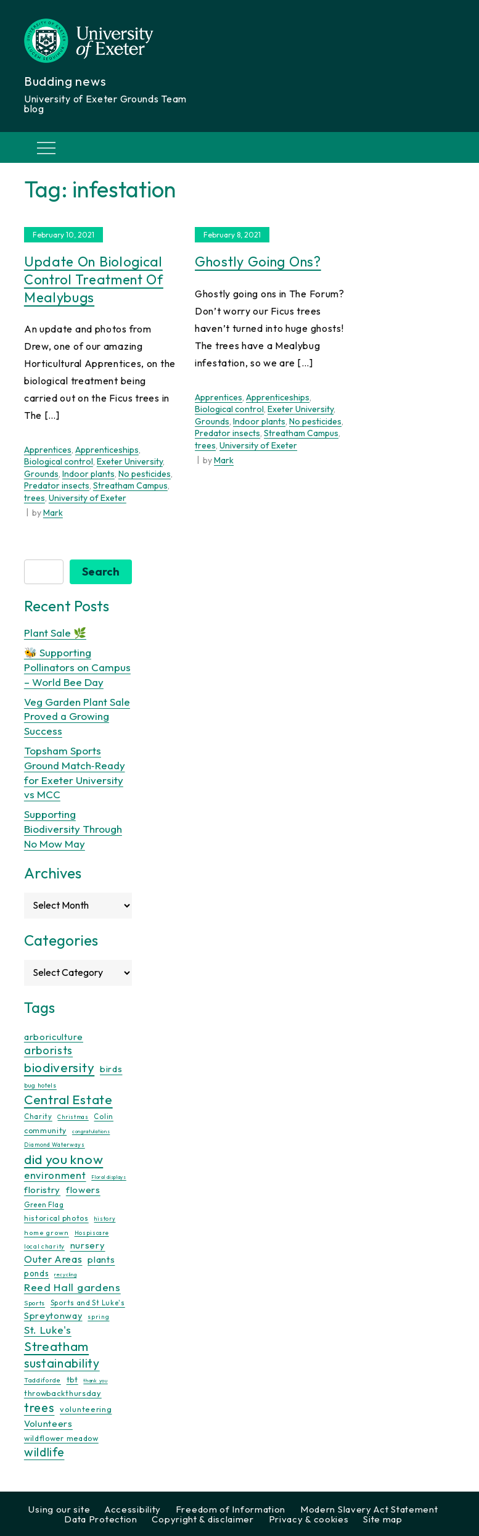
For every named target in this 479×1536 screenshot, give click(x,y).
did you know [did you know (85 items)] (63, 1159)
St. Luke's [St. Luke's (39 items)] (48, 1329)
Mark (53, 512)
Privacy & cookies (309, 1519)
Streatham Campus (130, 485)
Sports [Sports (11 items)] (34, 1303)
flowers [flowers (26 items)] (83, 1189)
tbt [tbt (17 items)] (72, 1379)
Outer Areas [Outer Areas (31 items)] (53, 1259)
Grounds (41, 473)
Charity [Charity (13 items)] (38, 1116)
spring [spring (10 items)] (98, 1317)
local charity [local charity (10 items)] (44, 1246)
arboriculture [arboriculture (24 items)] (53, 1037)
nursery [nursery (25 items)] (87, 1245)
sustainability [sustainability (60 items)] (62, 1363)
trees (34, 497)
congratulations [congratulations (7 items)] (91, 1131)
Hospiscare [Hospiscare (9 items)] (92, 1232)
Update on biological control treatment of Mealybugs (93, 279)
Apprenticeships (107, 449)
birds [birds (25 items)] (111, 1069)
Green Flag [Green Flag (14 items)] (44, 1204)
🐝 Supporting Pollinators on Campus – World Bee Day (77, 667)
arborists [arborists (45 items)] (48, 1050)
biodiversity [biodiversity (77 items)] (59, 1067)
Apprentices (48, 449)
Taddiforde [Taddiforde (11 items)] (42, 1380)
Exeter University (130, 461)
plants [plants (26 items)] (101, 1259)
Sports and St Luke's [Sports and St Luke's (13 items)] (88, 1303)
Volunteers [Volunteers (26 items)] (48, 1423)
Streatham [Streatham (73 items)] (56, 1346)
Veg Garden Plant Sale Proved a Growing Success (77, 716)
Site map (383, 1519)
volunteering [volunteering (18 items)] (86, 1409)
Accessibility (133, 1509)
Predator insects (56, 485)
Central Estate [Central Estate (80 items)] (68, 1099)
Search (101, 571)
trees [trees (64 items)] (39, 1407)
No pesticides (144, 473)
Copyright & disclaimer (202, 1519)
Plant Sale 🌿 (55, 632)
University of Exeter (87, 497)
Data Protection (100, 1519)
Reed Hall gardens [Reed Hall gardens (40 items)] (72, 1287)
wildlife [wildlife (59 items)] (44, 1452)
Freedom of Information (230, 1509)
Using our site (59, 1509)
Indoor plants (88, 473)
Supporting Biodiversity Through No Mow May (73, 828)
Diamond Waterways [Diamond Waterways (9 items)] (54, 1144)
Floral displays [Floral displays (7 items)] (108, 1177)
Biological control (58, 461)
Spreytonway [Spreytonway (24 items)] (53, 1315)
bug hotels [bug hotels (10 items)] (40, 1085)
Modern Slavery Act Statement (369, 1509)
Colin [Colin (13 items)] (103, 1116)
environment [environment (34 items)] (55, 1175)
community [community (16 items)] (45, 1130)
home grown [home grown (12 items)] (46, 1232)
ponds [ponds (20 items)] (36, 1273)
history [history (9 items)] (104, 1218)
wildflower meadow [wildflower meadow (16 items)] (61, 1438)
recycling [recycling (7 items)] (65, 1274)
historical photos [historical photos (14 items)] (56, 1218)
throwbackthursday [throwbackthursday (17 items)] (63, 1393)
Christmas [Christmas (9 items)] (72, 1116)
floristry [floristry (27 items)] (42, 1189)
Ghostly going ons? (258, 261)
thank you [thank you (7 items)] (95, 1380)
